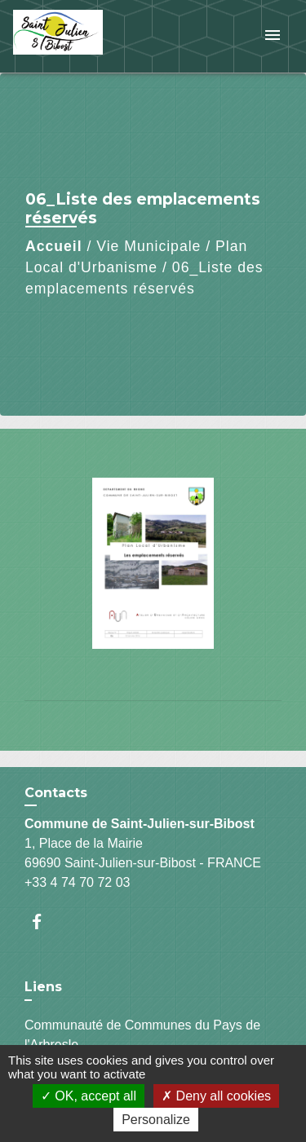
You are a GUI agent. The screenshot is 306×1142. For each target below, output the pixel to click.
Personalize (156, 1120)
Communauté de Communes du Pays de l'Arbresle (142, 1035)
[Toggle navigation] (272, 36)
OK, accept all (88, 1096)
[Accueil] (74, 36)
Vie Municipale (148, 246)
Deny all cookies (216, 1096)
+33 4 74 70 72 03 (77, 882)
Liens (43, 986)
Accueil (53, 246)
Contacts (55, 792)
